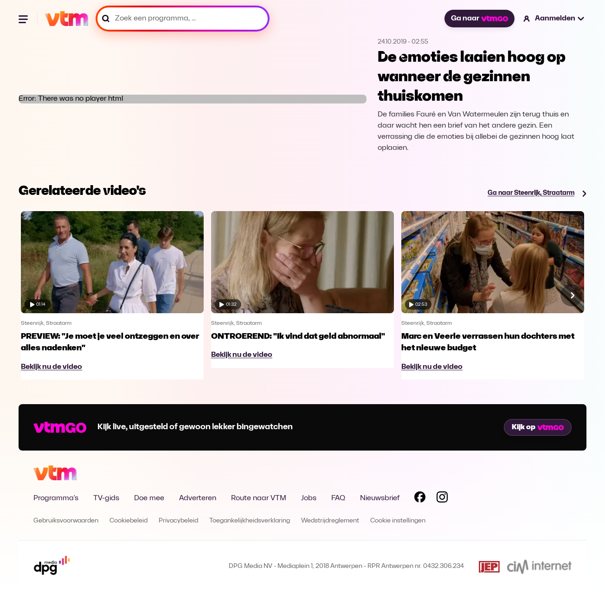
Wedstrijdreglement (330, 520)
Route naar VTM (258, 498)
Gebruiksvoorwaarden (65, 520)
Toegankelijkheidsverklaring (249, 520)
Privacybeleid (178, 520)
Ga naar (479, 18)
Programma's (55, 498)
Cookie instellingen (397, 520)
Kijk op (538, 427)
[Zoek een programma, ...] (182, 18)
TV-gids (106, 498)
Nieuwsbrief (379, 498)
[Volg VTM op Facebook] (419, 498)
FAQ (338, 498)
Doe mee (149, 498)
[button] (554, 18)
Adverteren (197, 498)
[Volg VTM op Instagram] (442, 498)
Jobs (308, 498)
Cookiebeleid (128, 520)
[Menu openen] (24, 18)
